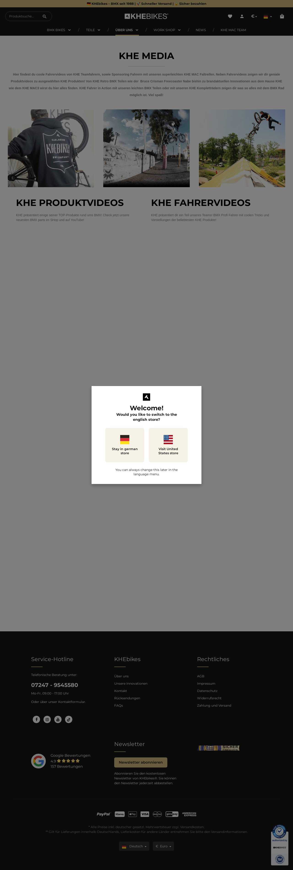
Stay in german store (125, 445)
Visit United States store (168, 445)
